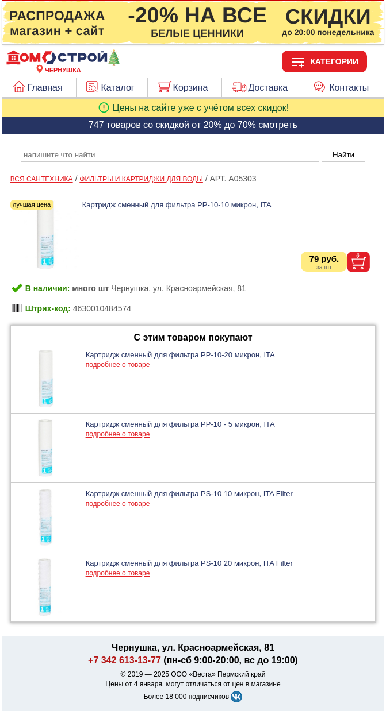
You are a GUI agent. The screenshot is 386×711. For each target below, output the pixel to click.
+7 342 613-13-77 (124, 660)
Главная (45, 87)
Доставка (268, 87)
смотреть (277, 125)
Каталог (117, 87)
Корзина (190, 87)
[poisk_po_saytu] (170, 155)
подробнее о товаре (118, 365)
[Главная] (62, 63)
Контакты (349, 87)
